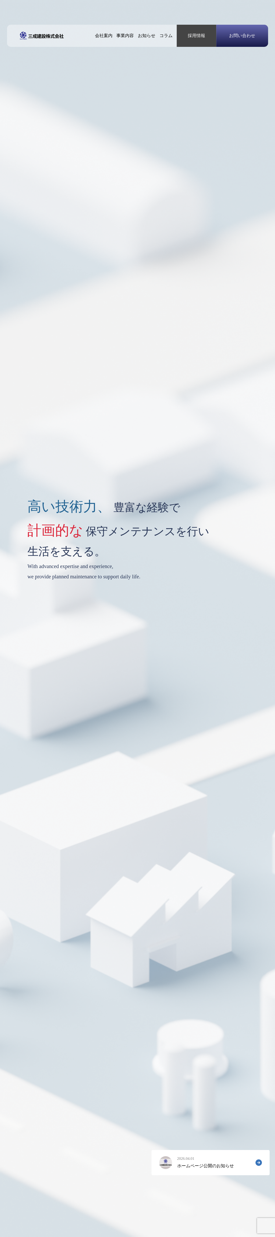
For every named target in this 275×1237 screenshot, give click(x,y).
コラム (166, 35)
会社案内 (103, 35)
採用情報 (196, 35)
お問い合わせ (242, 35)
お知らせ (146, 35)
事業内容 (125, 35)
